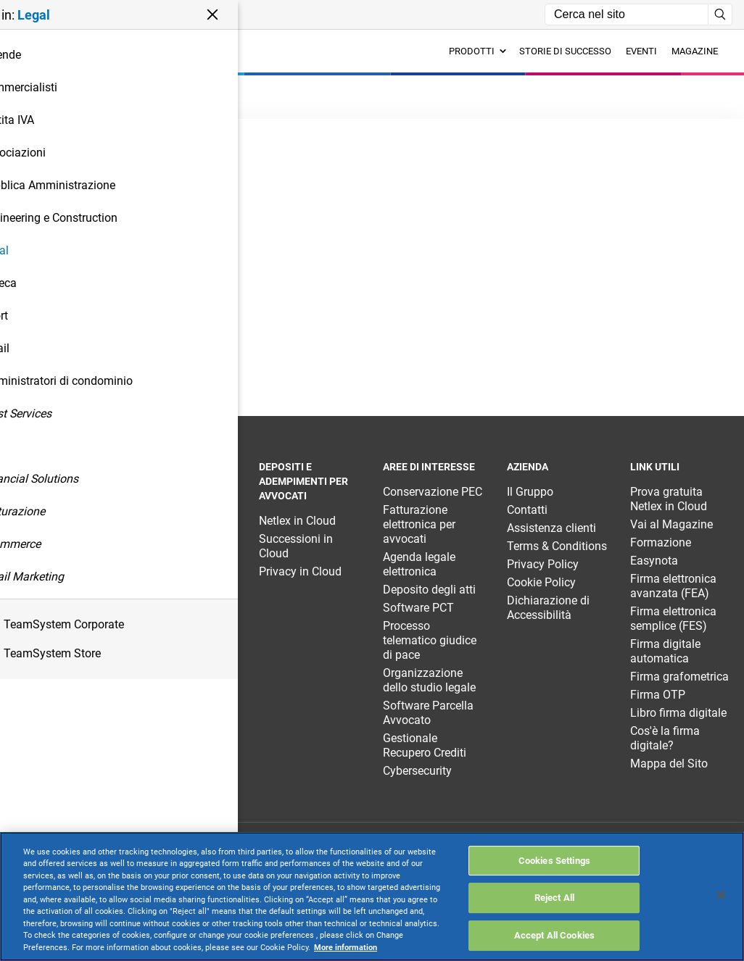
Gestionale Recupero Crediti (424, 745)
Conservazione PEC (432, 492)
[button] (99, 15)
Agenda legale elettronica (419, 564)
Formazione (660, 542)
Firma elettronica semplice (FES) (673, 618)
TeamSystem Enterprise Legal (53, 513)
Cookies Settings (554, 860)
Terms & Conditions (557, 546)
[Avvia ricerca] (720, 14)
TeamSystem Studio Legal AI (174, 513)
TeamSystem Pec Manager (180, 546)
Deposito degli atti (429, 589)
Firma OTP (657, 695)
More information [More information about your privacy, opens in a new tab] (345, 947)
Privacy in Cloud (300, 571)
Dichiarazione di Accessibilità (548, 608)
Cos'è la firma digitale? (665, 738)
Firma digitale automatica (665, 651)
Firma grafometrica (679, 676)
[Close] (721, 895)
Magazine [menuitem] (694, 51)
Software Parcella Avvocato (428, 713)
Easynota (654, 560)
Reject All (554, 897)
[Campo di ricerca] (626, 14)
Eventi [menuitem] (641, 51)
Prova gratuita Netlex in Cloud (668, 499)
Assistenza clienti (551, 528)
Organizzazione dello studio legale (429, 680)
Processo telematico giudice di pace (429, 640)
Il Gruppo (530, 492)
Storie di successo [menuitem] (565, 51)
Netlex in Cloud (297, 521)
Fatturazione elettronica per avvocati (419, 524)
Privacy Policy (543, 564)
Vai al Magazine (671, 524)
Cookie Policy (541, 582)
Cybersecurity (417, 771)
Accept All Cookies (554, 935)
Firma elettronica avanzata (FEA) (673, 586)
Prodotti (477, 51)
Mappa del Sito (669, 763)
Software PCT (418, 608)
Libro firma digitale (678, 713)
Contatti (527, 510)
